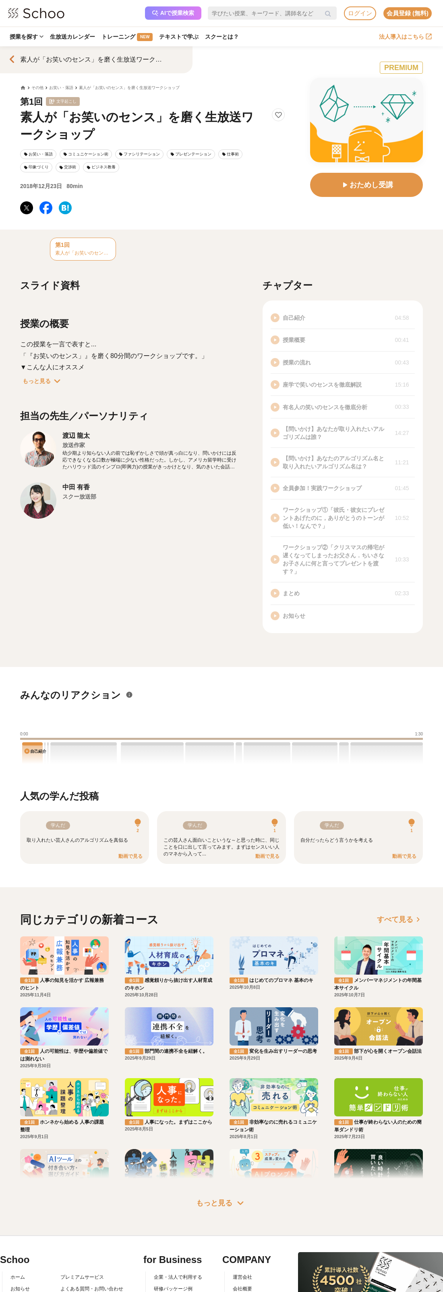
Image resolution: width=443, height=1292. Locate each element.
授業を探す (26, 36)
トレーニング (127, 37)
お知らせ (20, 1289)
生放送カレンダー (72, 36)
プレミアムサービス (82, 1277)
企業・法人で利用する (178, 1277)
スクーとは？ (222, 36)
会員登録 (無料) (408, 13)
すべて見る (400, 919)
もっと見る (43, 381)
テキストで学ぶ (179, 36)
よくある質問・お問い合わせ (91, 1289)
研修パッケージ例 (173, 1289)
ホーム (17, 1277)
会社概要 (242, 1289)
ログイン (360, 13)
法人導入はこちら (405, 36)
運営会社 (242, 1277)
